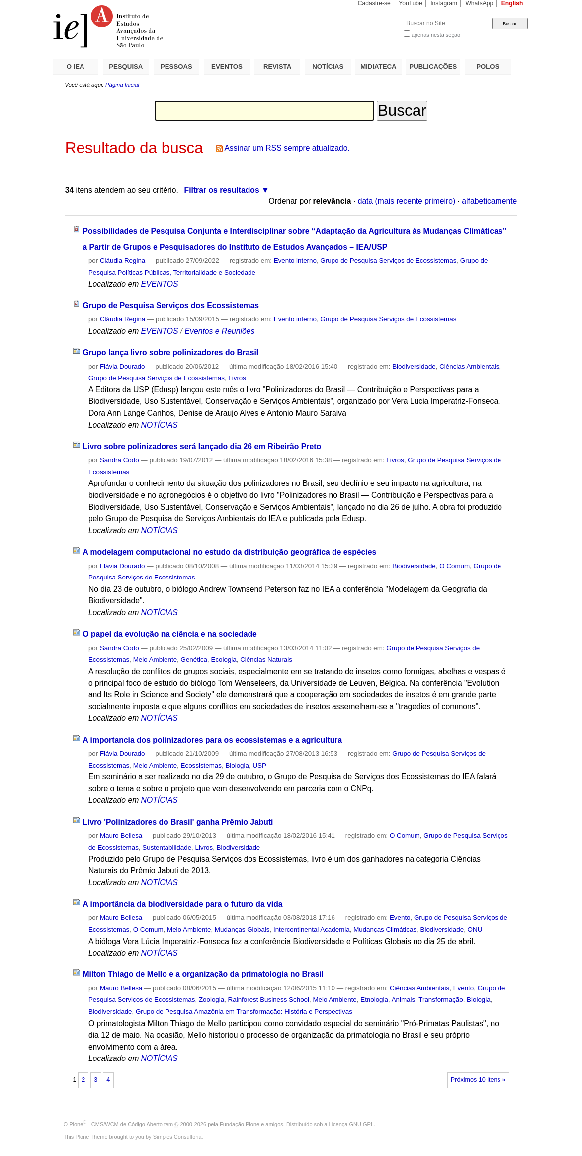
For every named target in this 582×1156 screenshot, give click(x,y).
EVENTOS (227, 66)
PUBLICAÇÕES (433, 66)
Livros (237, 378)
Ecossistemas (201, 765)
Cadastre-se (374, 3)
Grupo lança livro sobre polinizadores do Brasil (170, 352)
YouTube (410, 3)
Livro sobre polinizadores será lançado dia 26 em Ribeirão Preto (202, 446)
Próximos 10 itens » (478, 1079)
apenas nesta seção (436, 35)
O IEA (75, 66)
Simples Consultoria (177, 1137)
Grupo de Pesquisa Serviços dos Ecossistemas (171, 305)
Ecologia (223, 659)
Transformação (440, 999)
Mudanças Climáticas (384, 929)
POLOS (487, 66)
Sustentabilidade (166, 847)
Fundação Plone (239, 1124)
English (512, 3)
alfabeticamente (489, 201)
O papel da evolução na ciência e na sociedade (169, 634)
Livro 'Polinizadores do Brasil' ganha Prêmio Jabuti (178, 822)
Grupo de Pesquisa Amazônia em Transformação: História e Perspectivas (244, 1011)
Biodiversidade (414, 366)
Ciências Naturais (266, 659)
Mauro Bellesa (121, 835)
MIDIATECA (378, 66)
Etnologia (374, 999)
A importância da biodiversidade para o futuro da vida (182, 904)
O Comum (454, 566)
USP (259, 765)
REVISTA (277, 66)
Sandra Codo (119, 460)
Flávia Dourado (122, 366)
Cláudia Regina (122, 260)
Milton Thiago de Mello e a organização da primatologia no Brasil (203, 974)
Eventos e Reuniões (220, 331)
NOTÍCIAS (327, 66)
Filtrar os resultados (221, 190)
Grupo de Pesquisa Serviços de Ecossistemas (388, 260)
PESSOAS (176, 66)
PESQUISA (126, 66)
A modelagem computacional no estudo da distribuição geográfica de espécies (229, 552)
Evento (400, 917)
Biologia (237, 765)
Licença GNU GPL (351, 1124)
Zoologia (211, 999)
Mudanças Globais (242, 929)
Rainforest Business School (268, 999)
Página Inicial (122, 85)
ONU (475, 929)
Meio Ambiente (155, 659)
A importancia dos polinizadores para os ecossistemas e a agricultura (212, 740)
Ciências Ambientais (469, 366)
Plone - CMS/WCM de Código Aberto (116, 1124)
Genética (194, 659)
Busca (379, 17)
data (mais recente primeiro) (407, 201)
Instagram (443, 3)
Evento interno (295, 260)
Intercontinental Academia (311, 929)
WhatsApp (479, 3)
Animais (404, 999)
